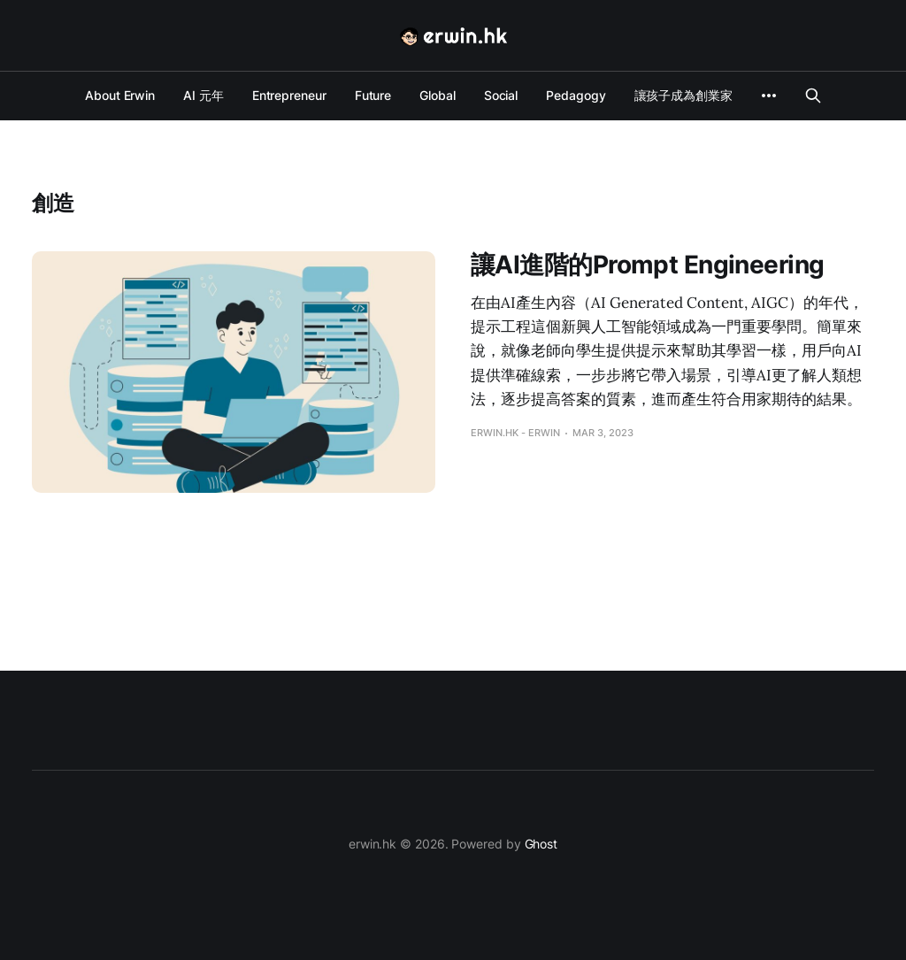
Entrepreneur (289, 95)
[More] (769, 95)
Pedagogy (575, 95)
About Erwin (120, 95)
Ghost (541, 843)
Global (437, 95)
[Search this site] (813, 95)
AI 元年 (203, 95)
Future (373, 95)
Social (501, 95)
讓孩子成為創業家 (683, 95)
